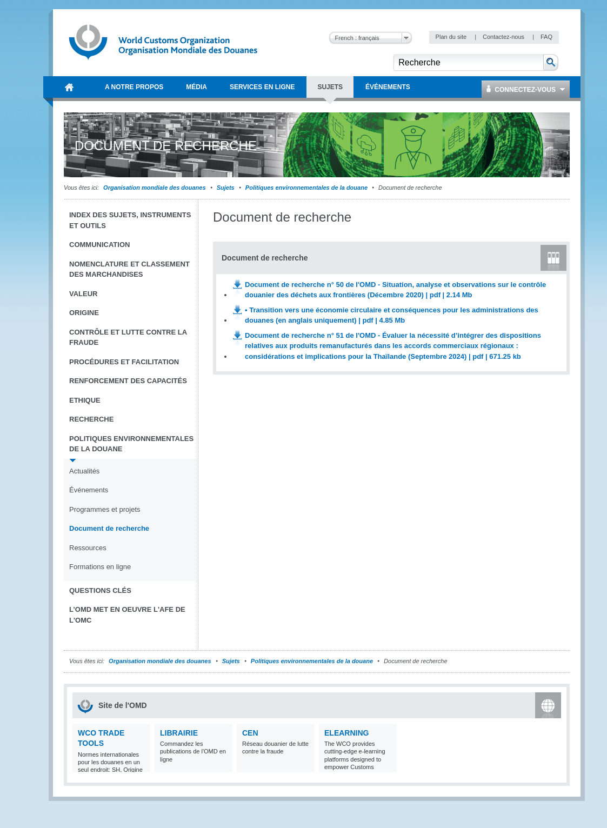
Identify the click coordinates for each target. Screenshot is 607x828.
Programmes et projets (105, 509)
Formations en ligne (100, 567)
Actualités (84, 471)
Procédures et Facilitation (124, 362)
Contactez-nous (504, 37)
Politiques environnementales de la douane (306, 187)
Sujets (226, 187)
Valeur (83, 294)
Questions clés (100, 590)
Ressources (87, 548)
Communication (99, 245)
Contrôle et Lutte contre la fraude (128, 337)
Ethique (85, 400)
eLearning (346, 733)
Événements (88, 490)
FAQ (546, 37)
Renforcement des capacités (128, 381)
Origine (84, 313)
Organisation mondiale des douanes (154, 187)
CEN (250, 733)
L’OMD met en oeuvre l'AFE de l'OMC (127, 614)
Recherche (91, 419)
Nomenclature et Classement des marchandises (129, 269)
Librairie (179, 733)
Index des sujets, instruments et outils (130, 220)
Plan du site (452, 37)
